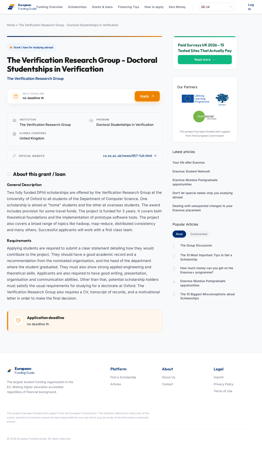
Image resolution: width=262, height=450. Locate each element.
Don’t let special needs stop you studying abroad (203, 195)
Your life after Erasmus (189, 162)
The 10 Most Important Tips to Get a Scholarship (206, 257)
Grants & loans (102, 7)
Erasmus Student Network (191, 171)
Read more (205, 59)
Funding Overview (49, 7)
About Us (168, 377)
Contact (167, 384)
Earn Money (177, 7)
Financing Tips (128, 7)
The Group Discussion (196, 245)
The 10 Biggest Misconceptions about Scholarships (207, 296)
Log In (251, 7)
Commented (198, 234)
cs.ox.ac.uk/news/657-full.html (130, 156)
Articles (115, 384)
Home (11, 25)
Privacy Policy (224, 384)
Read (181, 234)
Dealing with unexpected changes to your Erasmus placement (202, 208)
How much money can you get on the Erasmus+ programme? (206, 270)
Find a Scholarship (123, 377)
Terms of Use (223, 391)
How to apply (154, 7)
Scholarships (77, 7)
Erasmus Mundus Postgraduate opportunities (195, 182)
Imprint (219, 377)
